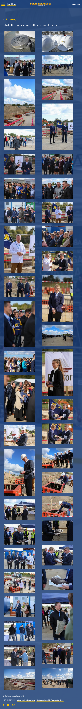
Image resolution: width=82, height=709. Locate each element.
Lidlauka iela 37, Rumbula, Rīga (50, 700)
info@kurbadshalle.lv (26, 700)
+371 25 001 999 (9, 700)
